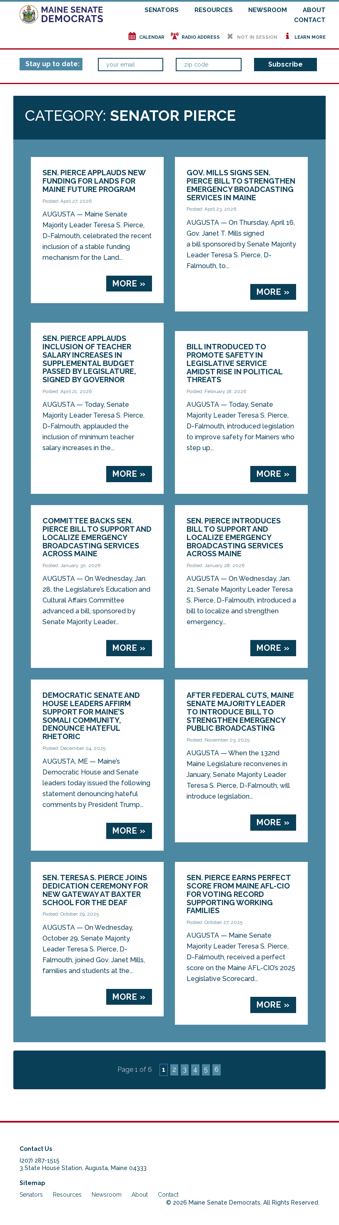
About (314, 10)
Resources (213, 10)
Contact (310, 20)
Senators (162, 10)
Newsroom (267, 10)
